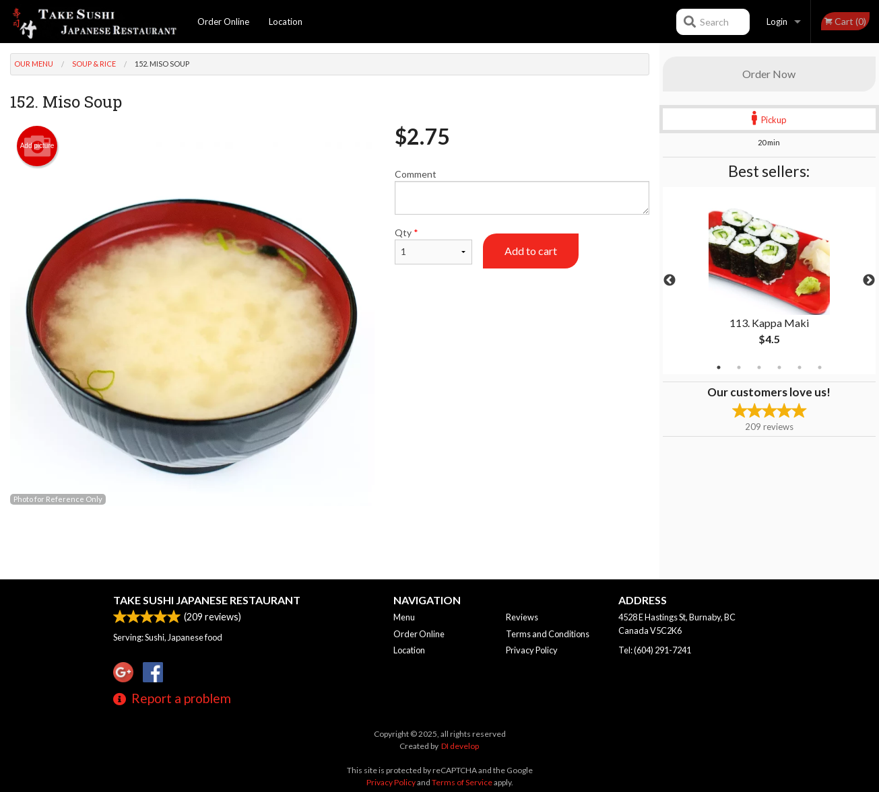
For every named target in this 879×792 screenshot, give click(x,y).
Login (777, 21)
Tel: (654, 650)
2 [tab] (739, 367)
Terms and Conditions (547, 633)
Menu (404, 617)
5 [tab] (799, 367)
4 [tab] (779, 367)
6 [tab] (819, 367)
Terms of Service (462, 782)
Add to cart (530, 250)
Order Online (223, 21)
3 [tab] (759, 367)
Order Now (768, 73)
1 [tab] (718, 367)
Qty (433, 245)
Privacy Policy (532, 650)
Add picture (37, 146)
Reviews (522, 617)
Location (285, 21)
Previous (669, 280)
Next (869, 280)
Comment (522, 191)
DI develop (460, 746)
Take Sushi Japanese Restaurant (206, 599)
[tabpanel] (769, 280)
